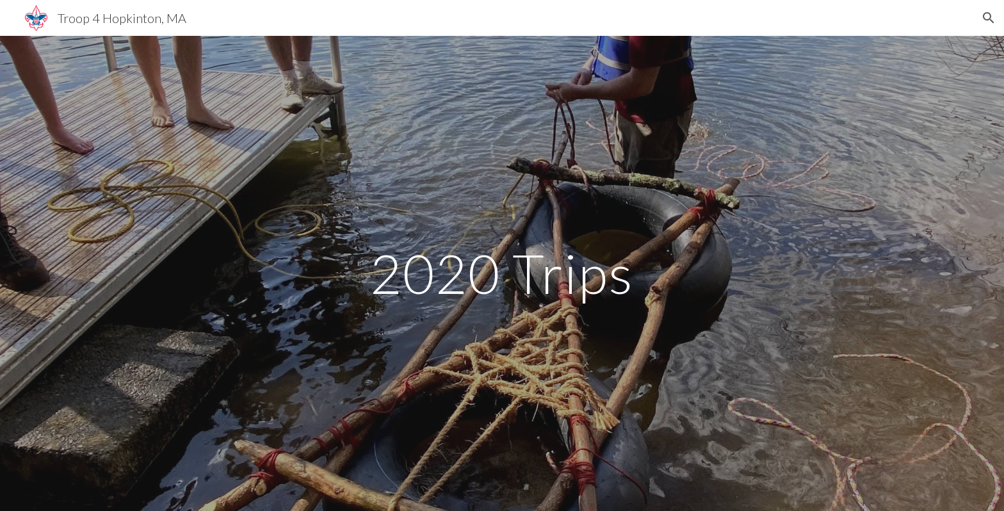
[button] (988, 18)
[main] (502, 273)
